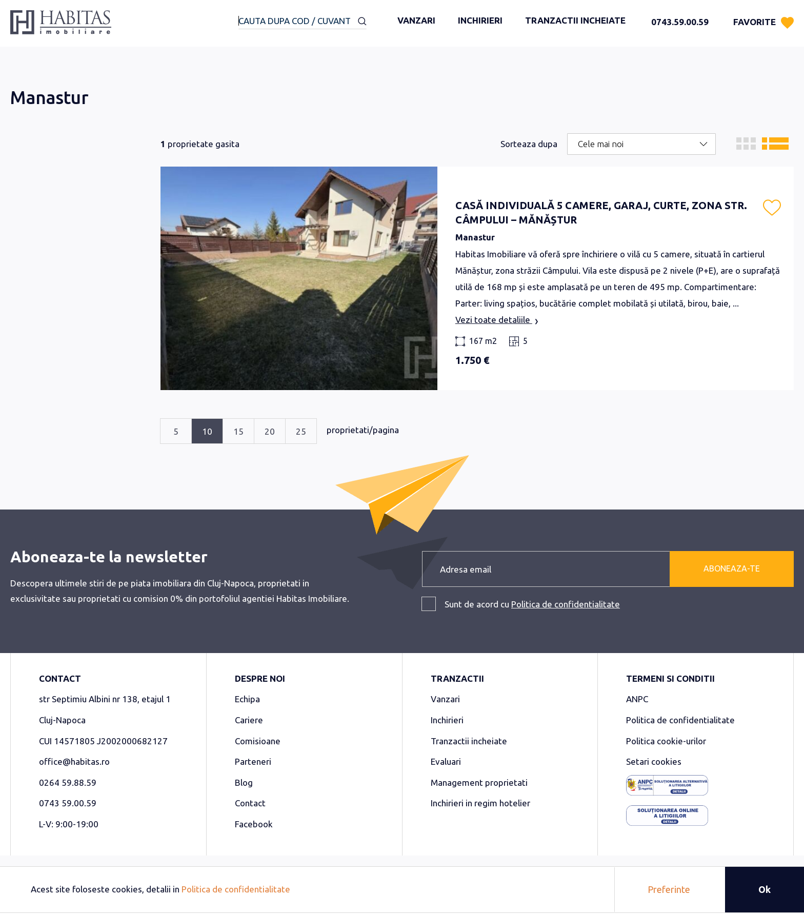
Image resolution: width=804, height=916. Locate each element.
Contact (250, 803)
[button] (772, 207)
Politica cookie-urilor (666, 741)
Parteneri (253, 761)
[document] (402, 889)
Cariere (249, 720)
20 (270, 431)
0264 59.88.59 (67, 782)
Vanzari (416, 20)
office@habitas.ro (74, 761)
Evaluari (446, 761)
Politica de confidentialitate (565, 604)
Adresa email (465, 569)
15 (238, 431)
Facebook (254, 824)
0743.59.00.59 (680, 22)
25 (301, 431)
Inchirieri (480, 20)
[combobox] (302, 21)
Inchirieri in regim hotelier (480, 803)
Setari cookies (653, 761)
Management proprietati (479, 782)
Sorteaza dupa (528, 144)
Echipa (247, 699)
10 (207, 431)
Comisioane (257, 741)
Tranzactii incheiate (575, 20)
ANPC (637, 699)
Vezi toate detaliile (496, 321)
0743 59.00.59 (67, 803)
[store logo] (60, 26)
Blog (244, 782)
